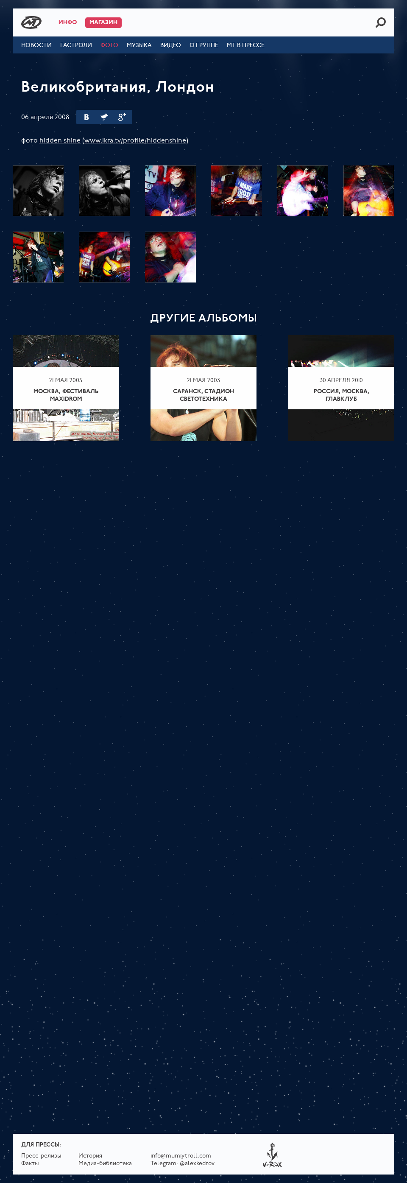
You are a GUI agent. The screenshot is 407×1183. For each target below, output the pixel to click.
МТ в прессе (246, 45)
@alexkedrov (197, 1164)
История (90, 1156)
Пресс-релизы (41, 1156)
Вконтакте (86, 117)
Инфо (68, 23)
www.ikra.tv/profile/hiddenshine (135, 140)
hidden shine (60, 140)
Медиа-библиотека (105, 1164)
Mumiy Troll (31, 22)
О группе (204, 45)
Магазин (103, 23)
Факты (30, 1164)
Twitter (104, 117)
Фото (109, 45)
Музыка (139, 45)
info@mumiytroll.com (181, 1156)
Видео (170, 45)
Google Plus (122, 117)
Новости (36, 45)
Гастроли (76, 45)
